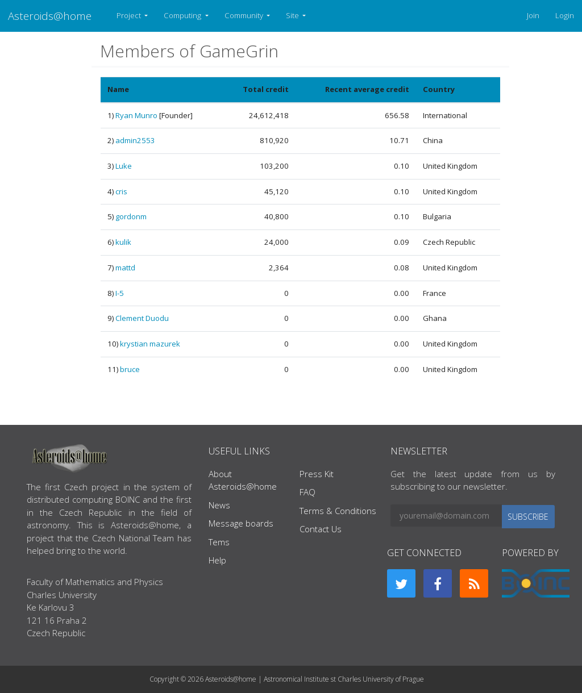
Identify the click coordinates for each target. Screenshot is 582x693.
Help (217, 560)
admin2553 (135, 140)
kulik (123, 242)
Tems (219, 542)
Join (533, 15)
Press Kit (317, 473)
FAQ (307, 492)
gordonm (131, 216)
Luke (123, 166)
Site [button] (293, 15)
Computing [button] (183, 15)
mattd (125, 267)
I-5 (119, 293)
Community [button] (245, 15)
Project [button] (130, 15)
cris (121, 191)
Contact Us (321, 529)
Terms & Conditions (338, 510)
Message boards (241, 523)
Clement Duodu (142, 318)
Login (564, 15)
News (219, 505)
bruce (130, 369)
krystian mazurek (150, 344)
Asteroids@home (50, 16)
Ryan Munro (136, 115)
